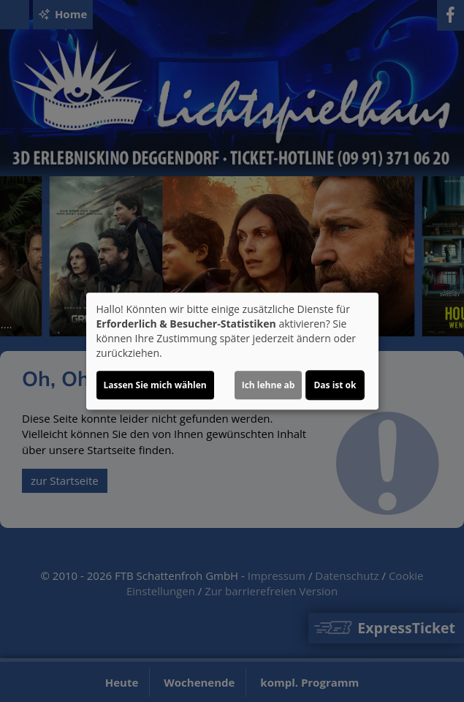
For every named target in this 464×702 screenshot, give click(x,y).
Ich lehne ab (268, 385)
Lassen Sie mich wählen (155, 385)
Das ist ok (334, 385)
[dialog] (232, 351)
